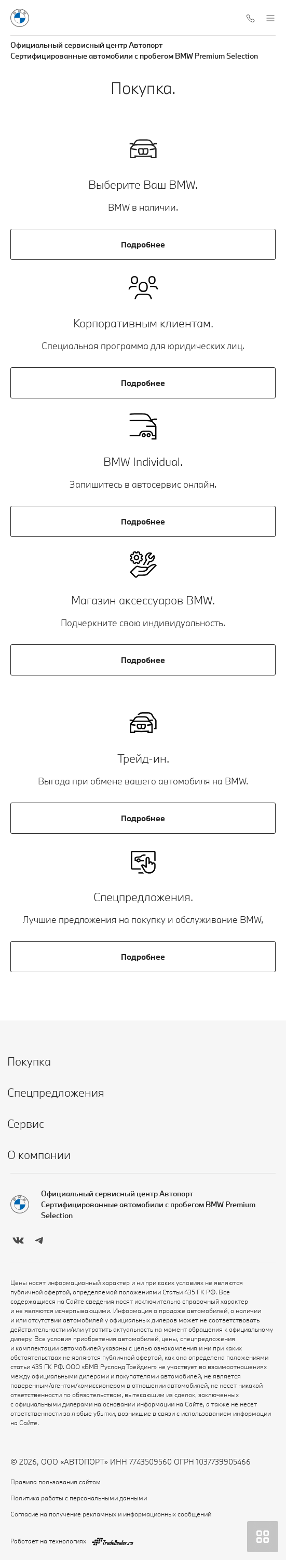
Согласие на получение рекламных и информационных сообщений (110, 1514)
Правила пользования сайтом (55, 1482)
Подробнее (143, 244)
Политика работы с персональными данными (78, 1498)
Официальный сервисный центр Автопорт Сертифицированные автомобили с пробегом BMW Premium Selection (134, 50)
